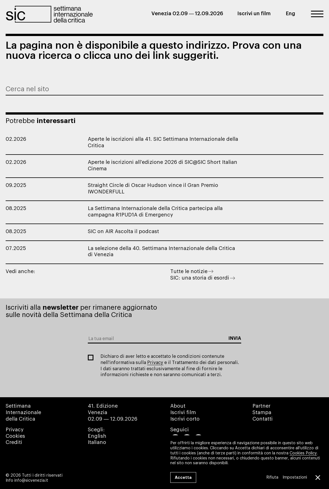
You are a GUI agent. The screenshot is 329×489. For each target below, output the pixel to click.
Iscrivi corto (185, 418)
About (177, 405)
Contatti (262, 418)
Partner (261, 405)
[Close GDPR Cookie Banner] (317, 477)
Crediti (14, 442)
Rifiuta (272, 477)
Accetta (183, 477)
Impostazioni (294, 477)
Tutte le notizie (191, 271)
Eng (290, 13)
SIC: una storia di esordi (202, 277)
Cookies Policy (303, 453)
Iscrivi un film (254, 13)
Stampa (261, 412)
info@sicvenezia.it (31, 481)
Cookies (15, 436)
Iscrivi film (183, 412)
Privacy (155, 362)
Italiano (97, 442)
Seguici (179, 429)
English (97, 436)
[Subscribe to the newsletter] (235, 339)
